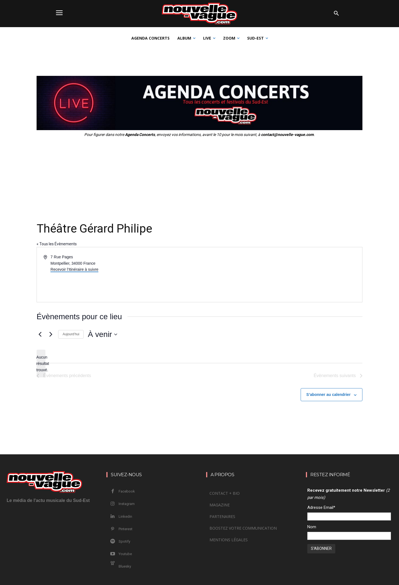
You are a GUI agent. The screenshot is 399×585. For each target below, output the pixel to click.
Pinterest (125, 529)
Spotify (124, 541)
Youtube (125, 554)
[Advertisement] (199, 179)
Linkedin (125, 516)
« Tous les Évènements (57, 244)
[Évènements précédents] (40, 334)
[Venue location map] (280, 274)
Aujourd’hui (71, 334)
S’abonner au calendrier (328, 394)
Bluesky (125, 566)
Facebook (127, 491)
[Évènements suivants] (50, 334)
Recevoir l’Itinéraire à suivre (74, 269)
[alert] (41, 363)
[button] (336, 13)
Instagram (127, 504)
